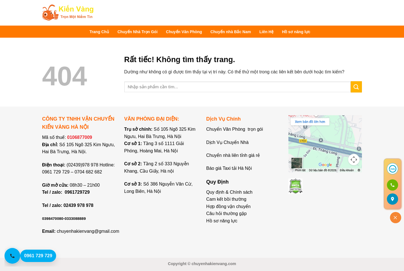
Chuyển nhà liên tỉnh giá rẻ (233, 155)
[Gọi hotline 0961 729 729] (35, 256)
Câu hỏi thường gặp (226, 213)
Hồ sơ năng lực (296, 32)
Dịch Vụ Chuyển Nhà (227, 142)
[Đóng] (395, 217)
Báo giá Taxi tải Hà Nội (229, 168)
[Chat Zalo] (392, 168)
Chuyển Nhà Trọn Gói (138, 32)
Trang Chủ (99, 32)
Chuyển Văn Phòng (184, 32)
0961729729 (77, 192)
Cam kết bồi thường (226, 199)
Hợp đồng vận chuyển (228, 206)
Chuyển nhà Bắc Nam (230, 32)
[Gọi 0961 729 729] (392, 185)
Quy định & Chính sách (229, 192)
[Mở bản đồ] (392, 199)
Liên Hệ (266, 32)
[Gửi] (356, 86)
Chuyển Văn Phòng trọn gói (234, 129)
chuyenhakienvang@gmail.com (88, 231)
